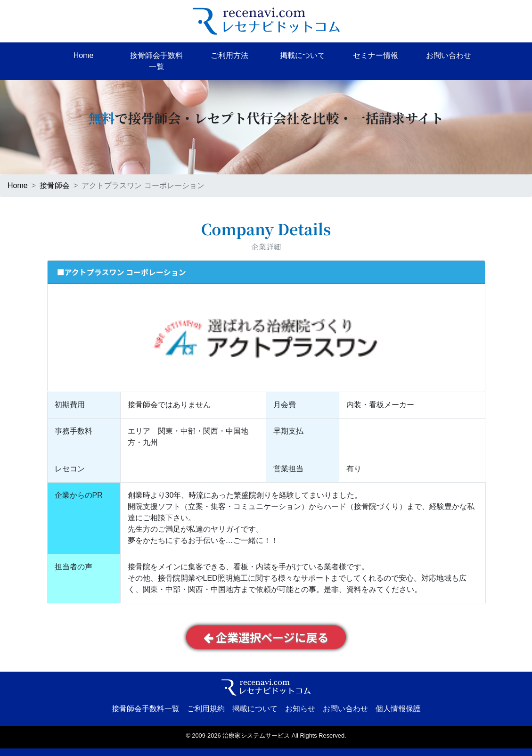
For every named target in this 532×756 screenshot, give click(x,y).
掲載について (302, 55)
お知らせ (300, 709)
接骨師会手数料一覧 (156, 61)
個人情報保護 (398, 709)
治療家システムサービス (256, 735)
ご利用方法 (229, 55)
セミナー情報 (375, 55)
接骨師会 (55, 185)
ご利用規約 (206, 709)
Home (84, 55)
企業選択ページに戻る (266, 637)
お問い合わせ (448, 55)
